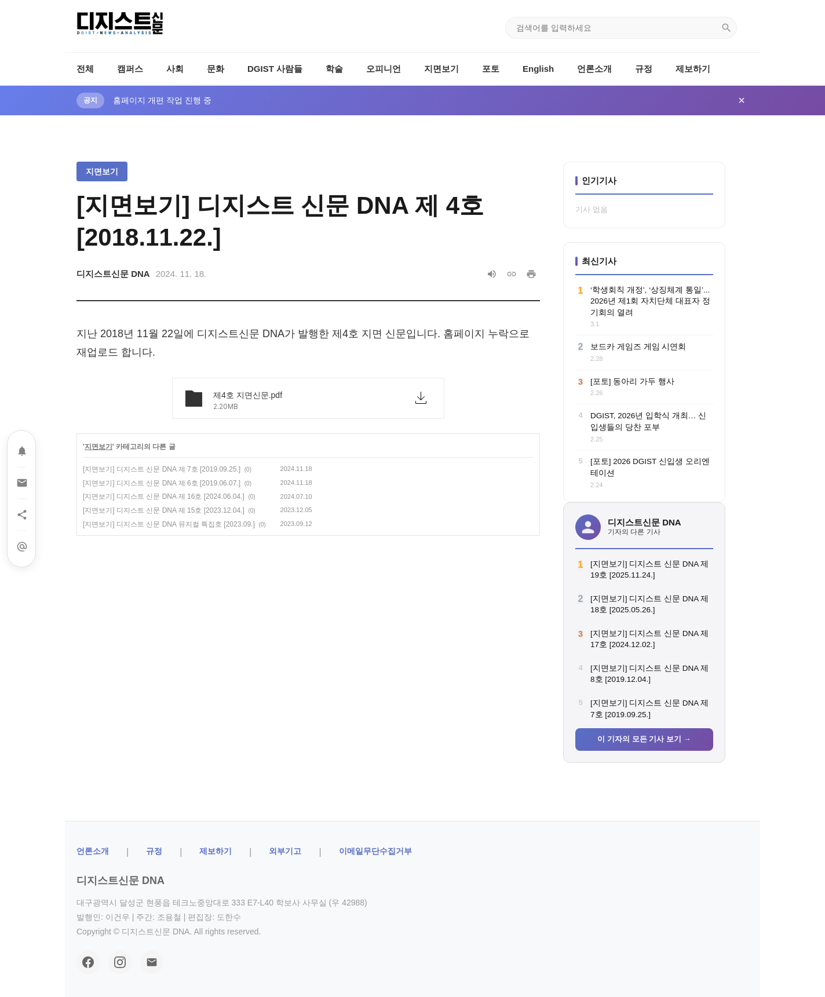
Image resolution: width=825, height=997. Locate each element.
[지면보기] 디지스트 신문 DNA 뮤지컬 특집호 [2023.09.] (169, 524)
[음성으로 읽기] (492, 274)
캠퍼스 (130, 69)
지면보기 (441, 69)
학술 (334, 69)
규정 (643, 69)
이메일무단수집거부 (375, 851)
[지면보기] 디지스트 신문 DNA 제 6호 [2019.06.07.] (161, 483)
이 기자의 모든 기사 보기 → (644, 739)
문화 (215, 69)
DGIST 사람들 (274, 69)
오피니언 (383, 69)
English (538, 69)
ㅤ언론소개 (92, 851)
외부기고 (285, 851)
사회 (175, 69)
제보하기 (693, 69)
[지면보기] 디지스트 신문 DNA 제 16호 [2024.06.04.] (163, 496)
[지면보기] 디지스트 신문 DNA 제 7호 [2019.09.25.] (161, 469)
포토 (490, 69)
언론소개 (594, 69)
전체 (85, 69)
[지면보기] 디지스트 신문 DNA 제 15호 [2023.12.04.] (163, 510)
